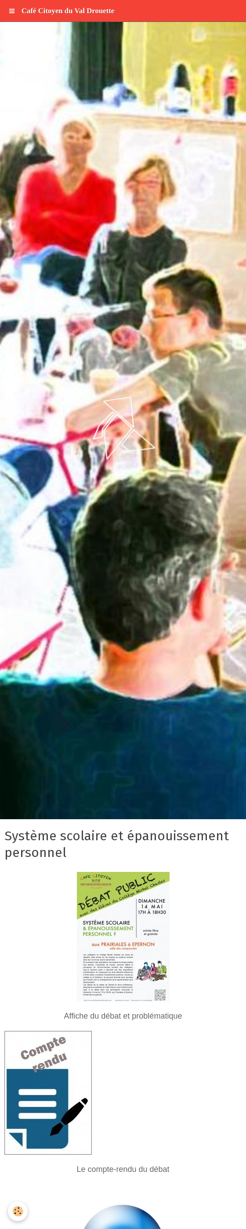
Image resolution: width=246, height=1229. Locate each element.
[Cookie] (18, 1211)
